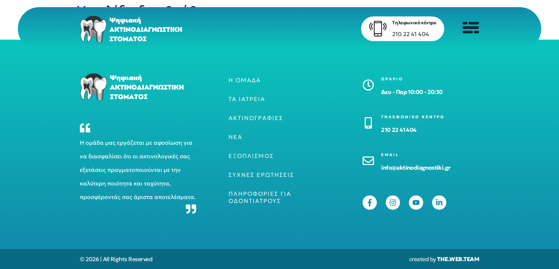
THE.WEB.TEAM (458, 259)
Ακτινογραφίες (256, 117)
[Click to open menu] (470, 27)
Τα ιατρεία (247, 99)
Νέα (235, 136)
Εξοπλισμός (251, 155)
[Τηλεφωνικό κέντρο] (377, 29)
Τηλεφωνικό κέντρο (414, 23)
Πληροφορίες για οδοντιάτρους (260, 197)
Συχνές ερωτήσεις (261, 174)
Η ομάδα (245, 80)
